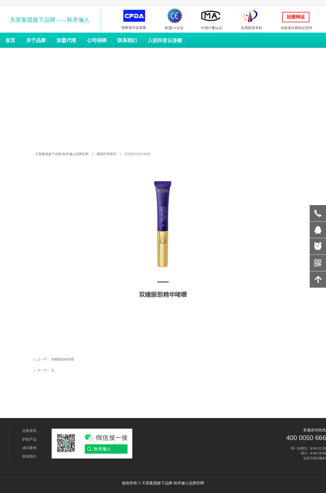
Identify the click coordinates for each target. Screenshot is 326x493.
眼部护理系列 (106, 154)
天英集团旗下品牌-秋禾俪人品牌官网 (62, 154)
